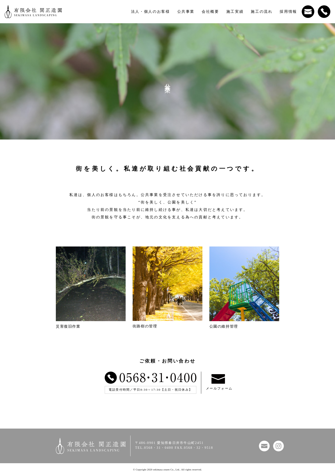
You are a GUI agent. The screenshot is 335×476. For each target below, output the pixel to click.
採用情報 (288, 11)
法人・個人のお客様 (150, 11)
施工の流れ (261, 11)
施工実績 (235, 11)
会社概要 (210, 11)
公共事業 (186, 11)
